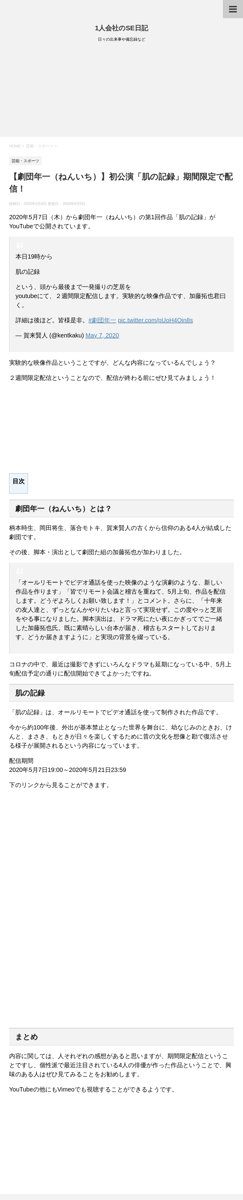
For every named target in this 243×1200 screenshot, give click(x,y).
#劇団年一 (102, 320)
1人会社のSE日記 (121, 28)
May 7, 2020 (102, 335)
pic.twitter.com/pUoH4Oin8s (155, 320)
